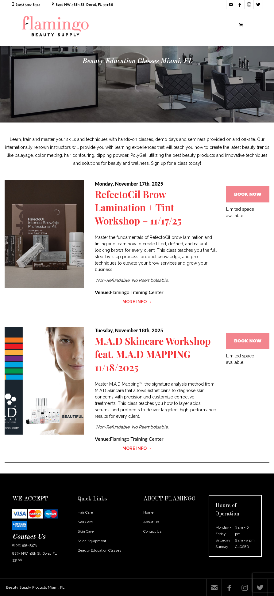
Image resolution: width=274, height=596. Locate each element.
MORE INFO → (137, 301)
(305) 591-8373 (28, 5)
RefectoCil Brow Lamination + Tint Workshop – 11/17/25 (139, 207)
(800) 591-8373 (24, 545)
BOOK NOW (247, 194)
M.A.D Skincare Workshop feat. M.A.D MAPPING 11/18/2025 (154, 354)
